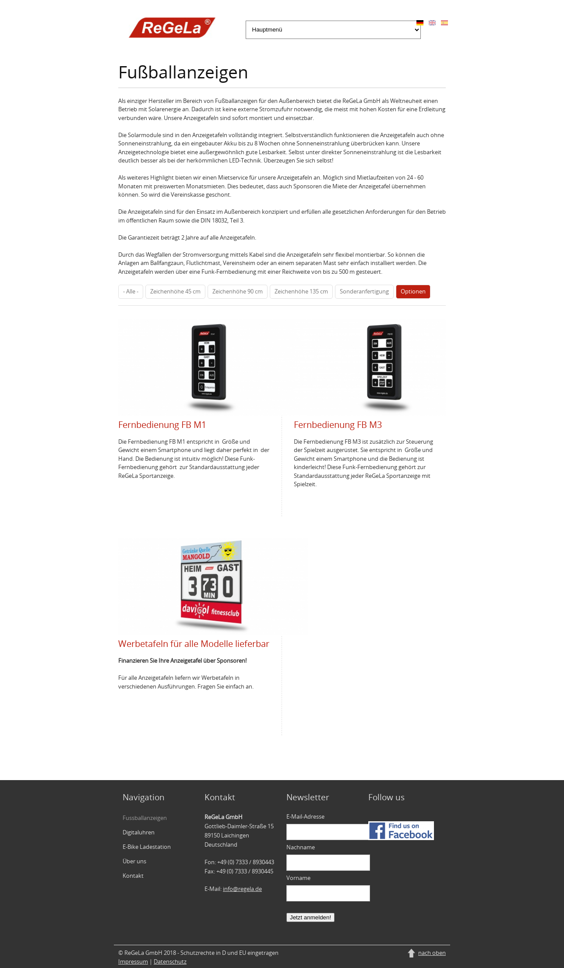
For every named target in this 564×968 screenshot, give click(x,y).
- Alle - (130, 291)
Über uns (134, 861)
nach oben (432, 953)
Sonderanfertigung (364, 291)
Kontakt (133, 876)
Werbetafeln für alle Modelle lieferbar (193, 644)
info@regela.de (242, 889)
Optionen (413, 291)
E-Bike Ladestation (147, 847)
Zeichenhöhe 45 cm (175, 291)
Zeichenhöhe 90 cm (237, 291)
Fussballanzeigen (145, 818)
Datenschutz (170, 961)
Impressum (133, 961)
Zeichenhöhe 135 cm (301, 291)
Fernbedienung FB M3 (338, 425)
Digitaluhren (139, 832)
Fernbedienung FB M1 (162, 425)
